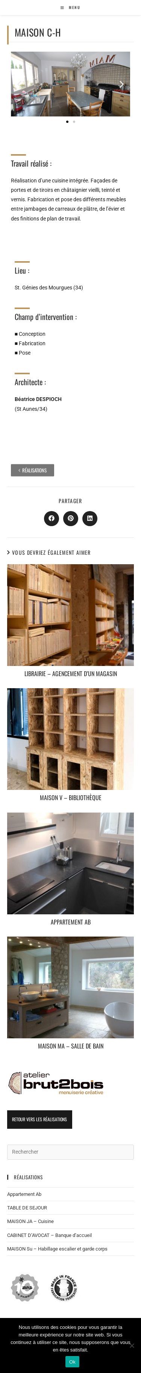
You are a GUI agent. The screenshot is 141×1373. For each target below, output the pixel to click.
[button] (19, 84)
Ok (72, 1362)
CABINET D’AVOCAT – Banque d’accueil (49, 1235)
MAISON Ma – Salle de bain (70, 1046)
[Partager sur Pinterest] (70, 518)
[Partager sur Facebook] (51, 518)
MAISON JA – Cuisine (30, 1221)
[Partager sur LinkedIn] (89, 518)
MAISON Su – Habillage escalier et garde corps (57, 1249)
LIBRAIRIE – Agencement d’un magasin (70, 673)
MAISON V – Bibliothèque (71, 797)
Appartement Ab (71, 922)
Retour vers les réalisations (39, 1119)
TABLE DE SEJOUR (27, 1208)
